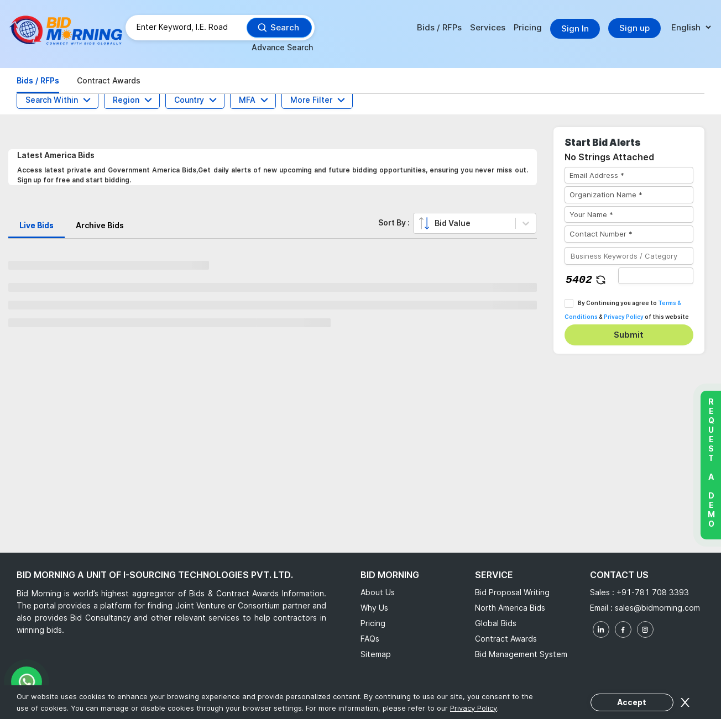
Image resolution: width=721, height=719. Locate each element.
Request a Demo (710, 462)
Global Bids (495, 623)
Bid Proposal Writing (512, 592)
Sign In (575, 28)
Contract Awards (506, 638)
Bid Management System (521, 654)
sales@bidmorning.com (656, 607)
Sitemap (375, 654)
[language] (691, 28)
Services (487, 27)
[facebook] (623, 629)
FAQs (369, 638)
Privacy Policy (624, 316)
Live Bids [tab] (36, 225)
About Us (377, 592)
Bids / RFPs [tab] (38, 80)
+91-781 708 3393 (652, 592)
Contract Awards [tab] (108, 80)
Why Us (374, 607)
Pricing (528, 27)
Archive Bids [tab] (100, 225)
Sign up (634, 28)
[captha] (655, 275)
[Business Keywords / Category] (629, 255)
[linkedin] (601, 629)
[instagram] (645, 629)
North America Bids (510, 607)
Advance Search (282, 47)
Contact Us (619, 574)
